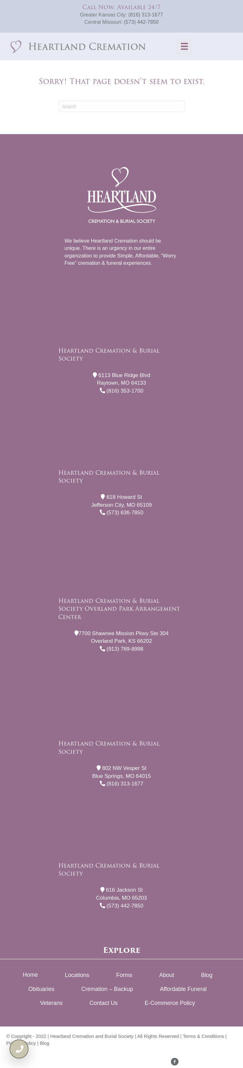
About (166, 975)
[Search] (121, 106)
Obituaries (41, 989)
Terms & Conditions (203, 1036)
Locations (77, 975)
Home (30, 975)
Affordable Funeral (183, 989)
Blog (207, 975)
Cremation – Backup (107, 989)
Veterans (51, 1003)
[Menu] (184, 46)
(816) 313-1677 (145, 14)
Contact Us (103, 1003)
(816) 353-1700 (122, 391)
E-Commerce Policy (170, 1003)
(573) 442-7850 (141, 22)
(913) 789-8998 (122, 649)
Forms (124, 975)
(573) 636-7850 (122, 513)
